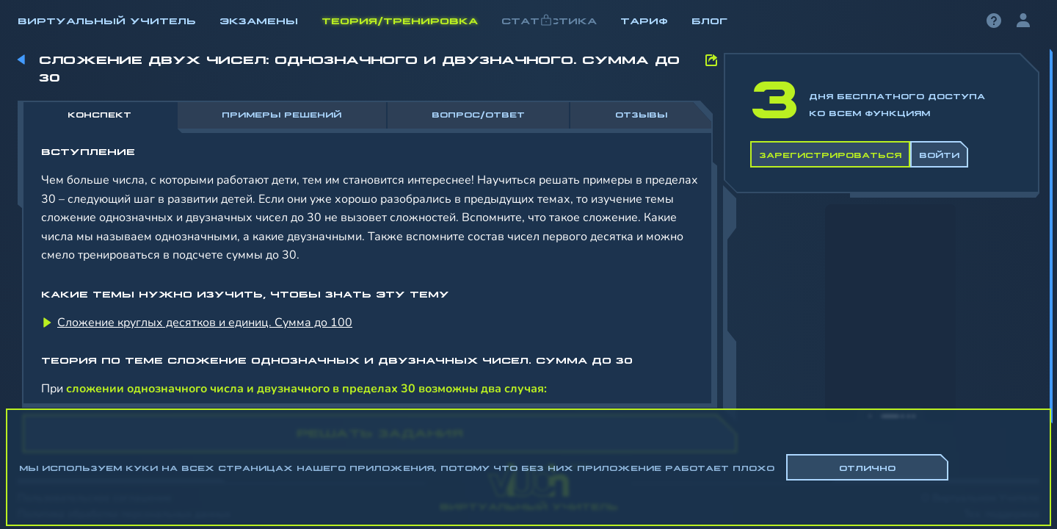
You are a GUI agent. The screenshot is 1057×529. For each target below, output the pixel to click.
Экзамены (258, 19)
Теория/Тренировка (400, 19)
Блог (709, 19)
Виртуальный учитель (107, 19)
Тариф (644, 19)
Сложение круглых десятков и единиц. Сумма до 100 (204, 322)
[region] (528, 242)
